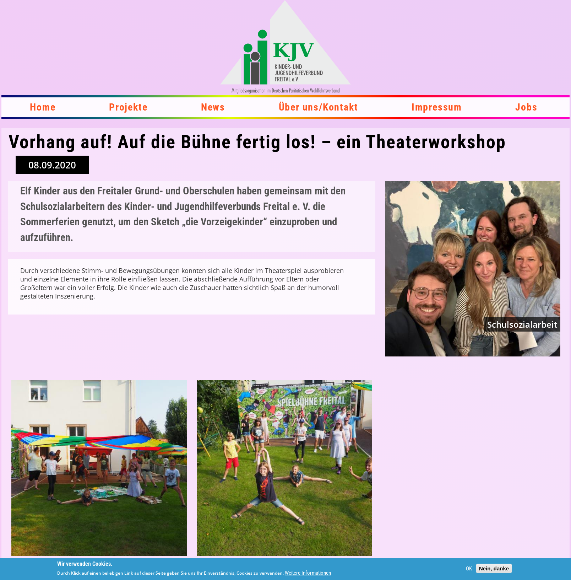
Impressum (437, 107)
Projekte (128, 107)
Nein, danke (494, 568)
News (213, 107)
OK (469, 568)
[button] (99, 468)
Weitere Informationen (308, 573)
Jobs (526, 107)
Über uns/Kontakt (318, 107)
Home (42, 107)
